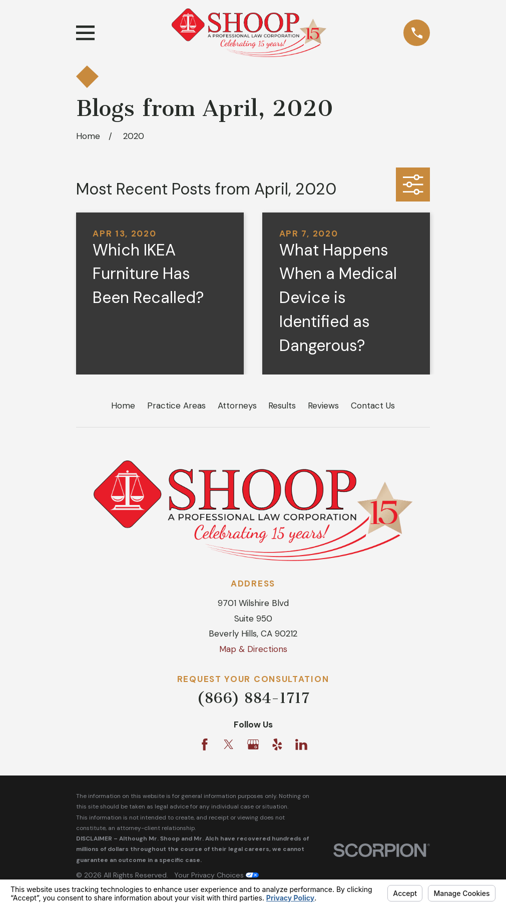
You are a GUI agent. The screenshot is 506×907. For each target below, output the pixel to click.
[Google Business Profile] (253, 744)
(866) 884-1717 (253, 698)
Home (123, 405)
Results (282, 405)
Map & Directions (253, 649)
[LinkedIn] (301, 744)
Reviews (323, 405)
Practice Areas (176, 405)
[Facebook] (205, 744)
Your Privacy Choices (216, 875)
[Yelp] (277, 744)
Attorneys (237, 405)
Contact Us (373, 405)
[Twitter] (229, 744)
